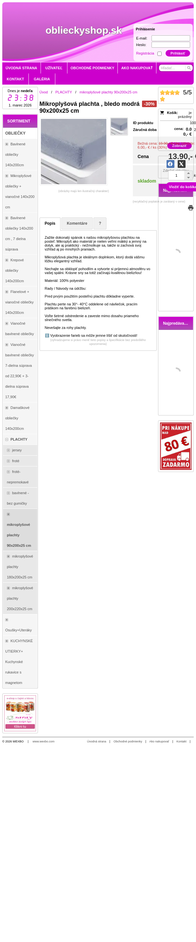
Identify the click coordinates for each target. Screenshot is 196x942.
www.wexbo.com (44, 741)
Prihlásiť (177, 53)
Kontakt (181, 741)
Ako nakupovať (159, 741)
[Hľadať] (189, 68)
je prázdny (185, 115)
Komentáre (77, 223)
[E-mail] (170, 38)
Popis (50, 223)
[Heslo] (170, 45)
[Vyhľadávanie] (175, 68)
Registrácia (145, 53)
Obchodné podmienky (128, 741)
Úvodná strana (96, 741)
